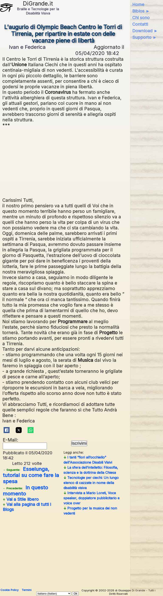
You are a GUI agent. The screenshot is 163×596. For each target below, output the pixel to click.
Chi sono (141, 17)
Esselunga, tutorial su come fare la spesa (31, 475)
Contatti (140, 24)
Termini (26, 590)
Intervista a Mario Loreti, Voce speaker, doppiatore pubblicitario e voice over (91, 498)
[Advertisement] (63, 162)
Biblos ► (141, 11)
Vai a (21, 499)
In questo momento (25, 490)
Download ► (145, 30)
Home (138, 4)
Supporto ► (144, 37)
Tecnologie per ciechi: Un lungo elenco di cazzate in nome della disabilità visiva (91, 482)
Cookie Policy (9, 590)
